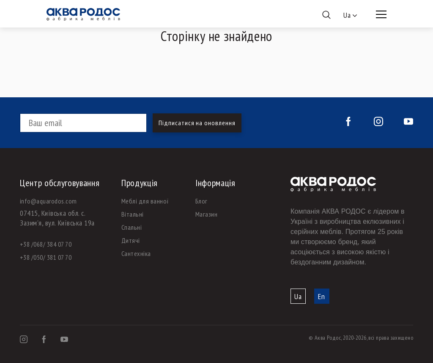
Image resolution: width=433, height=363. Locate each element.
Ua (298, 296)
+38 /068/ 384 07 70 (45, 244)
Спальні (131, 227)
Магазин (206, 214)
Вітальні (132, 214)
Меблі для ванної (145, 201)
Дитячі (130, 240)
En (321, 296)
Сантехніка (136, 253)
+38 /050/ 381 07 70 (45, 257)
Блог (201, 201)
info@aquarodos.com (48, 201)
